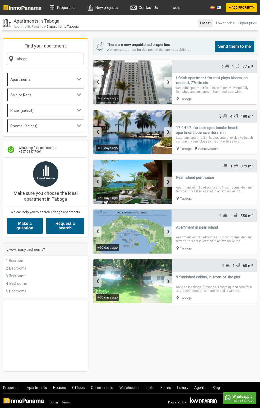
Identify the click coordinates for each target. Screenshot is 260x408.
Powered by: (177, 402)
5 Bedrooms (16, 291)
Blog (216, 387)
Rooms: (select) (45, 125)
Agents (200, 387)
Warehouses (129, 387)
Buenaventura (208, 149)
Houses (59, 387)
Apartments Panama (28, 26)
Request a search (65, 225)
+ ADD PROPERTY (241, 7)
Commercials (102, 387)
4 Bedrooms (16, 283)
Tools (175, 7)
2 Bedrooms (16, 268)
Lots (150, 387)
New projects (106, 7)
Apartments (45, 79)
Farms (165, 387)
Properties (66, 7)
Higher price (247, 23)
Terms (66, 402)
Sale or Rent (45, 94)
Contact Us (148, 7)
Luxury (182, 387)
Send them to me (234, 46)
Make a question (25, 225)
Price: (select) (45, 110)
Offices (78, 387)
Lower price (225, 23)
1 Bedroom (15, 260)
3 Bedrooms (16, 275)
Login (54, 402)
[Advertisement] (45, 336)
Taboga (186, 99)
